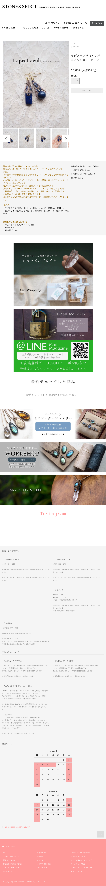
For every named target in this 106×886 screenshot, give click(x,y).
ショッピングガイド (78, 856)
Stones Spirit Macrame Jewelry (17, 827)
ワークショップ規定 (78, 864)
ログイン (78, 23)
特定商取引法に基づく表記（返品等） (85, 166)
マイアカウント (54, 23)
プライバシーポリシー (11, 867)
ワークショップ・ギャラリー (81, 867)
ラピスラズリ (75, 47)
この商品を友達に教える (80, 170)
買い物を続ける (77, 178)
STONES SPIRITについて (81, 853)
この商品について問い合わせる (83, 174)
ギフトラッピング (77, 871)
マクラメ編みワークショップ (81, 860)
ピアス (73, 43)
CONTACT (79, 27)
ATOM (44, 867)
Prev (6, 138)
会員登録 (67, 23)
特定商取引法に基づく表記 (12, 864)
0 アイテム (97, 23)
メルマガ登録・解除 (44, 864)
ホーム (5, 853)
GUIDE (46, 27)
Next (65, 138)
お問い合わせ (8, 871)
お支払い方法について (11, 856)
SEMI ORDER (30, 27)
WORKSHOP (61, 27)
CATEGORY (10, 27)
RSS (39, 867)
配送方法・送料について (12, 860)
